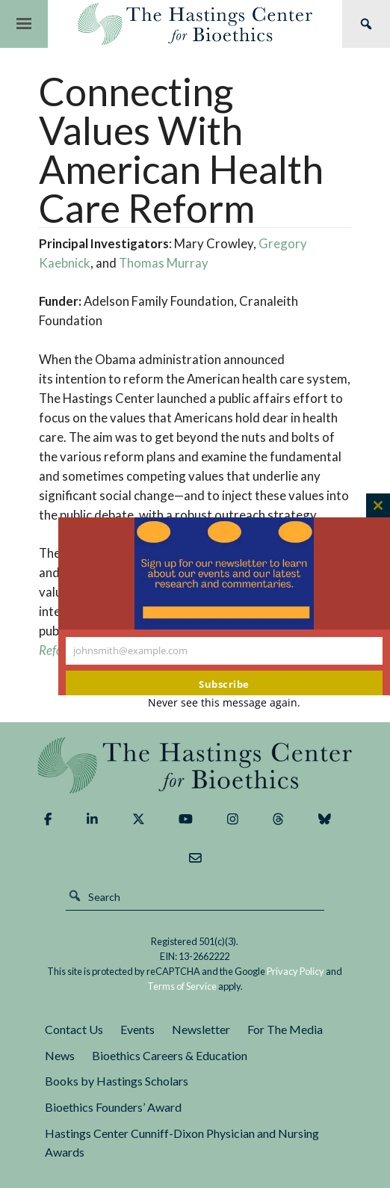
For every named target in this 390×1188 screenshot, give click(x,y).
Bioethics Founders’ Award (113, 1107)
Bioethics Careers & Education (169, 1055)
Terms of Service (182, 986)
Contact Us (74, 1029)
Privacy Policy (295, 971)
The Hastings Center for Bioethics (195, 24)
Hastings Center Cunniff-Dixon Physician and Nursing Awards (182, 1142)
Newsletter (201, 1029)
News (60, 1055)
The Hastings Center (195, 765)
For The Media (285, 1029)
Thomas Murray (163, 263)
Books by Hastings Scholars (116, 1081)
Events (137, 1029)
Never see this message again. (224, 702)
